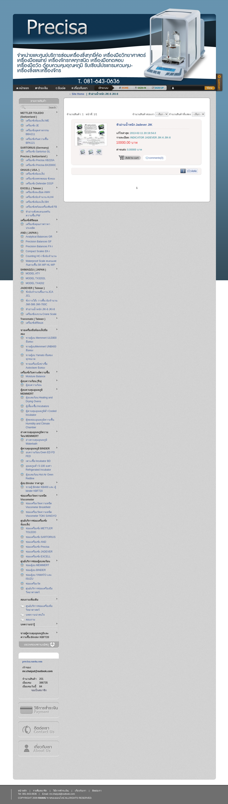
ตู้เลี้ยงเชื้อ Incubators (37, 406)
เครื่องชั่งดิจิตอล (34, 322)
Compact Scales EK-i (38, 251)
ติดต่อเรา (38, 729)
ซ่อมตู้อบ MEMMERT (37, 565)
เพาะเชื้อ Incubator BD (38, 461)
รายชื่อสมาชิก (40, 790)
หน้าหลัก (22, 790)
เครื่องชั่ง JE (32, 125)
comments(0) (156, 157)
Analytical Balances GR (39, 236)
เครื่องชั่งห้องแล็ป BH (37, 201)
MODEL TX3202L (36, 278)
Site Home (78, 94)
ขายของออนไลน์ (56, 798)
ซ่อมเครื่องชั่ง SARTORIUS (41, 537)
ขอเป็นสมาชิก (39, 690)
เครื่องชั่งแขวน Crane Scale (41, 314)
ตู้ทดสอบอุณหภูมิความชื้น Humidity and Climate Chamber (40, 423)
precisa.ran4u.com (32, 661)
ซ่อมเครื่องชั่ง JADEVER (39, 551)
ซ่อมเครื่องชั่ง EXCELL (38, 556)
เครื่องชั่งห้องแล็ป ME (37, 120)
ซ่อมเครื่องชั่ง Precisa (37, 546)
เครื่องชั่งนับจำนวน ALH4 (40, 197)
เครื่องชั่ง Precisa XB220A (40, 160)
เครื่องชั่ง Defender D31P (40, 183)
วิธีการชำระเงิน (38, 709)
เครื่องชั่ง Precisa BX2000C (41, 165)
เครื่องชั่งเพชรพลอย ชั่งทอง (40, 178)
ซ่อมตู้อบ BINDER (36, 570)
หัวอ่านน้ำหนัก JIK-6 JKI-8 (40, 309)
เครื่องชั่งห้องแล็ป (35, 173)
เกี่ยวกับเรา (38, 748)
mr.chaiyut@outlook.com (37, 671)
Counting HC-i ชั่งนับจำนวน (41, 256)
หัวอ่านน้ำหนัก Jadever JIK (134, 124)
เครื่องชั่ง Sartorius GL (38, 151)
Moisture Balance (35, 376)
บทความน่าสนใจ (35, 614)
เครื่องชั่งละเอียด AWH (38, 192)
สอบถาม (30, 619)
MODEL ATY (33, 273)
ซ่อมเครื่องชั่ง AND (36, 541)
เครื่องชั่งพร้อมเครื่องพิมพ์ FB (41, 206)
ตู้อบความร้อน (33, 385)
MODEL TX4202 (35, 283)
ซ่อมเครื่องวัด (33, 583)
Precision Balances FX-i (39, 246)
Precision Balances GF (39, 241)
